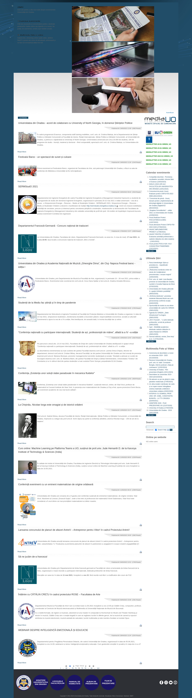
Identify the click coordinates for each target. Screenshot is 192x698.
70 (72, 668)
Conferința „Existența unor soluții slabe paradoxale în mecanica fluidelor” (56, 373)
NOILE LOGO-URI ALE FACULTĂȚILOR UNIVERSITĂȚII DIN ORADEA (161, 186)
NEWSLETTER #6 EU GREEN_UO (158, 144)
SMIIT (131, 696)
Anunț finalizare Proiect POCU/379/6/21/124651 (157, 220)
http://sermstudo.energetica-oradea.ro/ (102, 206)
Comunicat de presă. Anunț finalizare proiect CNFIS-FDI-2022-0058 (161, 193)
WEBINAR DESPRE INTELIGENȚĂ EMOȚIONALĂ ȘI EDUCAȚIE (53, 630)
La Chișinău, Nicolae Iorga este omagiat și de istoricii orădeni (50, 404)
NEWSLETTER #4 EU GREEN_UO (158, 152)
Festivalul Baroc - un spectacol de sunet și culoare (44, 157)
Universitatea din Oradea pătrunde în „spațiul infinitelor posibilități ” (161, 291)
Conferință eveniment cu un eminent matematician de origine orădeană (55, 484)
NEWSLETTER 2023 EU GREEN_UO (159, 156)
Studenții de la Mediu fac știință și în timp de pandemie (47, 302)
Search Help (163, 430)
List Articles (23, 118)
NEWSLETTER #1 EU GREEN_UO (158, 164)
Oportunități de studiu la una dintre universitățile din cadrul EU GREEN (161, 308)
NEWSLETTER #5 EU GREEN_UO (158, 148)
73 (82, 668)
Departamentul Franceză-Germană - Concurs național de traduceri (53, 225)
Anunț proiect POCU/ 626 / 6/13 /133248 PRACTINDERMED (160, 246)
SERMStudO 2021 (28, 186)
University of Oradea (161, 408)
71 (76, 668)
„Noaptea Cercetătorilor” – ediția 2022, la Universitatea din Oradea (161, 212)
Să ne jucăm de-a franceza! (32, 556)
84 (91, 668)
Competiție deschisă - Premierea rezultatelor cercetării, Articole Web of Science (161, 179)
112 (98, 668)
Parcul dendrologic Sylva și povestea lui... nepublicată (158, 265)
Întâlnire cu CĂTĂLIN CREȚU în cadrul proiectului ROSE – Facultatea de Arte (59, 594)
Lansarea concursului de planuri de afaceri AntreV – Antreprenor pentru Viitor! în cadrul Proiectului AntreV (74, 530)
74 (85, 668)
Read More (22, 152)
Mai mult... (151, 251)
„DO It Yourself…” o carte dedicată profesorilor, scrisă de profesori (161, 322)
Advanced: (151, 430)
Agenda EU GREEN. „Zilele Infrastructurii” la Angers (159, 315)
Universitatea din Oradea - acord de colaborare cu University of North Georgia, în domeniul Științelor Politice (75, 123)
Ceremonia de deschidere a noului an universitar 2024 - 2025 (161, 355)
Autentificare (170, 112)
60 (66, 668)
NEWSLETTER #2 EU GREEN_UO (158, 160)
